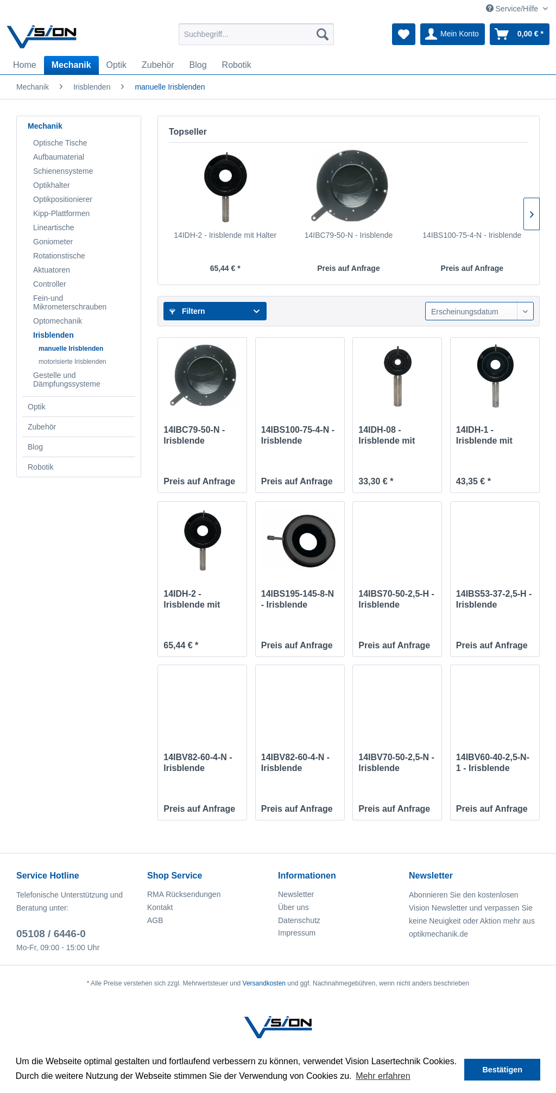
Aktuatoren (51, 270)
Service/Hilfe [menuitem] (513, 8)
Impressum (296, 932)
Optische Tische (60, 142)
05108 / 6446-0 (51, 933)
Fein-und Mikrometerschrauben (69, 302)
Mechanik (45, 126)
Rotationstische (59, 255)
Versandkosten (264, 983)
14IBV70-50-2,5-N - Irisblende (396, 763)
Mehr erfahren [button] (383, 1076)
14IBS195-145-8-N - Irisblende (297, 599)
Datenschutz (299, 920)
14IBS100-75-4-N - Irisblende (471, 235)
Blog (35, 447)
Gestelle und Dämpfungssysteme (66, 379)
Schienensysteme (63, 171)
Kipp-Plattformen (61, 213)
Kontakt (160, 907)
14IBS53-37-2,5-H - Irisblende (494, 599)
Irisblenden (53, 335)
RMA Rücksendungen (183, 894)
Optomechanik (57, 321)
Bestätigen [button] (502, 1069)
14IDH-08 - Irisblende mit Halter (386, 435)
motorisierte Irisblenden (72, 361)
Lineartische (53, 227)
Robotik (40, 467)
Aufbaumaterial (58, 157)
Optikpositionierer (62, 199)
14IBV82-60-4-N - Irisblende (197, 763)
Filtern (187, 311)
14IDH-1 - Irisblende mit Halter (484, 435)
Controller (49, 284)
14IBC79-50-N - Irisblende (349, 235)
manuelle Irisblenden (71, 348)
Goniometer (53, 241)
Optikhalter (51, 185)
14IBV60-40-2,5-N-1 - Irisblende (492, 763)
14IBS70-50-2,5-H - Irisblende (396, 599)
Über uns (293, 907)
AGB (155, 920)
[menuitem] (256, 34)
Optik (37, 406)
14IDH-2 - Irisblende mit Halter (225, 235)
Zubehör (42, 426)
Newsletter (296, 894)
